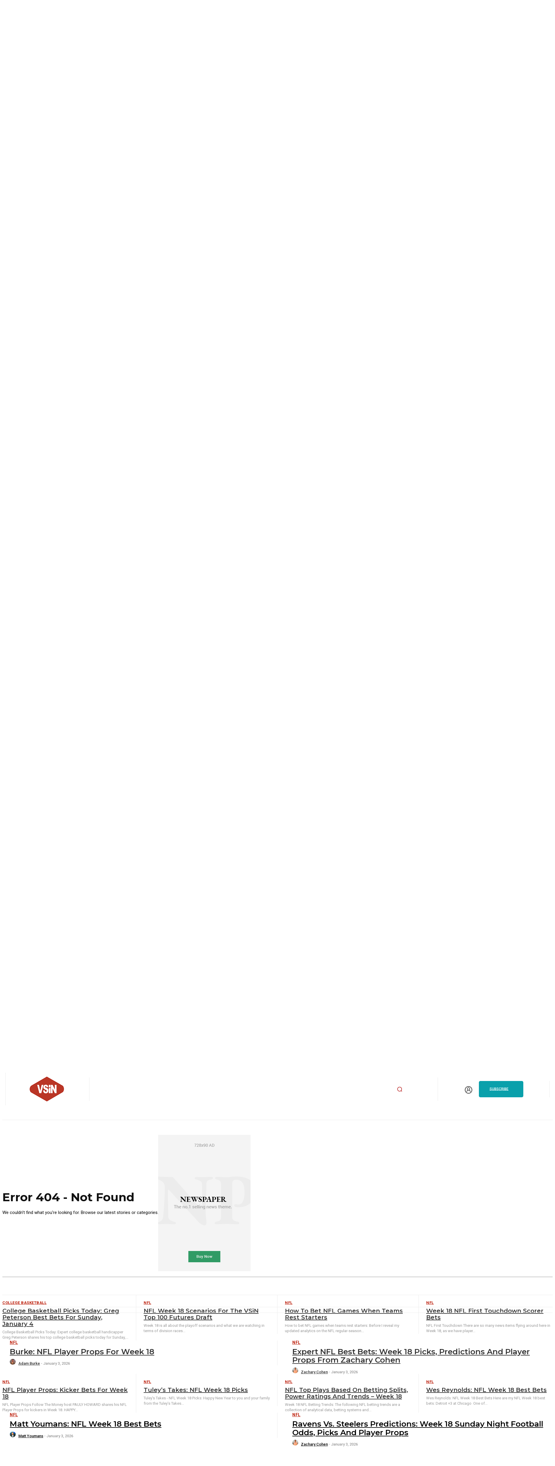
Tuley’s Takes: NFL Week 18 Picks (196, 1389)
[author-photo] (13, 1363)
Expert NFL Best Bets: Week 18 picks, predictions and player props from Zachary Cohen (411, 1356)
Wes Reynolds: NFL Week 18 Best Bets (486, 1389)
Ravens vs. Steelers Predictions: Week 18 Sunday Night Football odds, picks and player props (417, 1428)
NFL (14, 1342)
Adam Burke (29, 1363)
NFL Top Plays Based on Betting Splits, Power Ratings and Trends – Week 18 (346, 1393)
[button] (399, 1089)
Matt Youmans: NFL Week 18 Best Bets (85, 1424)
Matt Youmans (30, 1436)
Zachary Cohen (314, 1372)
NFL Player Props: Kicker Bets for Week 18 (65, 1393)
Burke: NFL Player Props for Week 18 (82, 1351)
